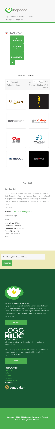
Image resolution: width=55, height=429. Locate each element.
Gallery (13, 17)
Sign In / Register (14, 19)
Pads (18, 85)
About (16, 322)
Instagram (8, 378)
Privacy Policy (27, 420)
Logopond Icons (11, 380)
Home (27, 10)
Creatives (30, 17)
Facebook (8, 370)
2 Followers (16, 55)
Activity (20, 17)
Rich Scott (22, 350)
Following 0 (17, 47)
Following (11, 85)
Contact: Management (33, 417)
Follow (12, 62)
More (16, 361)
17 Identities (17, 39)
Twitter (7, 373)
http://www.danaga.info (22, 212)
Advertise (36, 420)
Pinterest (8, 375)
